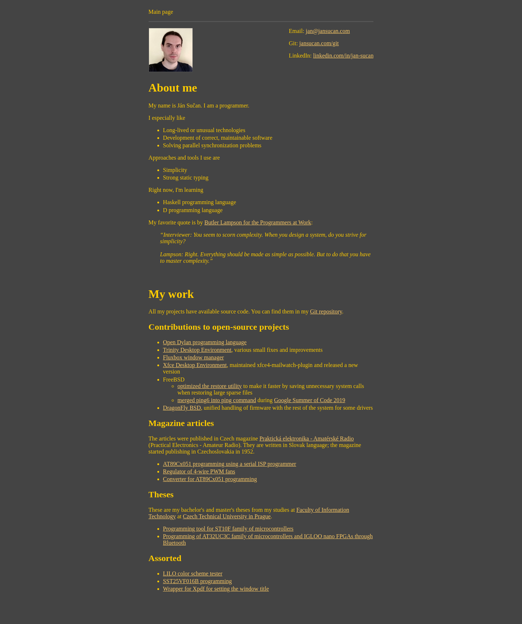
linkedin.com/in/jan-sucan (343, 55)
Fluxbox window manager (193, 357)
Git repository (326, 311)
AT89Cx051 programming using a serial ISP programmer (229, 464)
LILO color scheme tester (193, 573)
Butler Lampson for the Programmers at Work (257, 222)
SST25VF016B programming (197, 581)
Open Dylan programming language (205, 342)
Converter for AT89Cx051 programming (210, 479)
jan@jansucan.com (328, 31)
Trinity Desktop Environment (197, 350)
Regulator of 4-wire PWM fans (199, 471)
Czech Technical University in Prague (226, 516)
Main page (161, 12)
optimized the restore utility (210, 386)
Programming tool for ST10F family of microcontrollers (228, 529)
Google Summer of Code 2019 (309, 400)
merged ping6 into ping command (217, 400)
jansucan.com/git (319, 43)
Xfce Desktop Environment (195, 365)
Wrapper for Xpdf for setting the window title (216, 589)
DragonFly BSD (182, 408)
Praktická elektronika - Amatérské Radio (307, 438)
